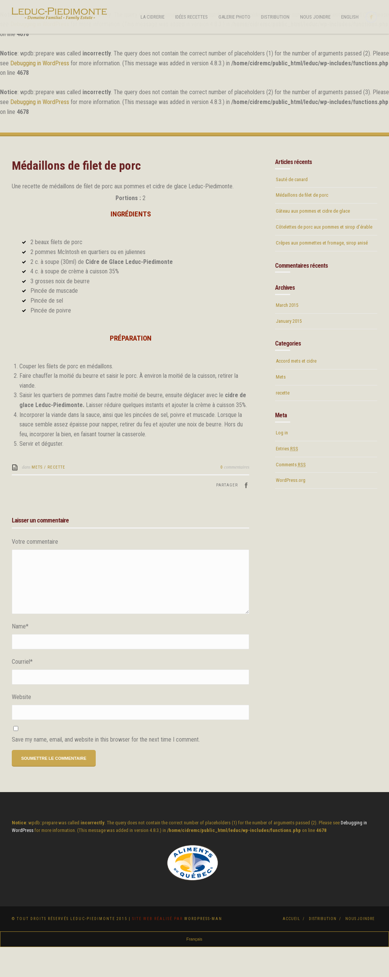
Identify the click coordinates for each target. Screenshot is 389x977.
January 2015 (289, 351)
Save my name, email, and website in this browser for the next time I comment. (106, 769)
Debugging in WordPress (39, 63)
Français (194, 969)
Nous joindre (315, 17)
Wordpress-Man (203, 949)
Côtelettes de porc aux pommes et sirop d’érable (324, 257)
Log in (282, 463)
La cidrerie (152, 17)
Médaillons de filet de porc (302, 225)
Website (21, 727)
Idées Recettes (191, 17)
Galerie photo (234, 17)
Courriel (22, 691)
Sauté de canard (292, 209)
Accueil (291, 949)
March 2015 (287, 335)
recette (56, 497)
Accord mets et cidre (296, 391)
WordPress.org (290, 510)
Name (20, 656)
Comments (291, 494)
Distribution (275, 17)
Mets (37, 497)
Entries (287, 478)
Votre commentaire (35, 571)
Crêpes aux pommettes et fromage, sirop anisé (322, 273)
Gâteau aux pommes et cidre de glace (313, 241)
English (350, 17)
